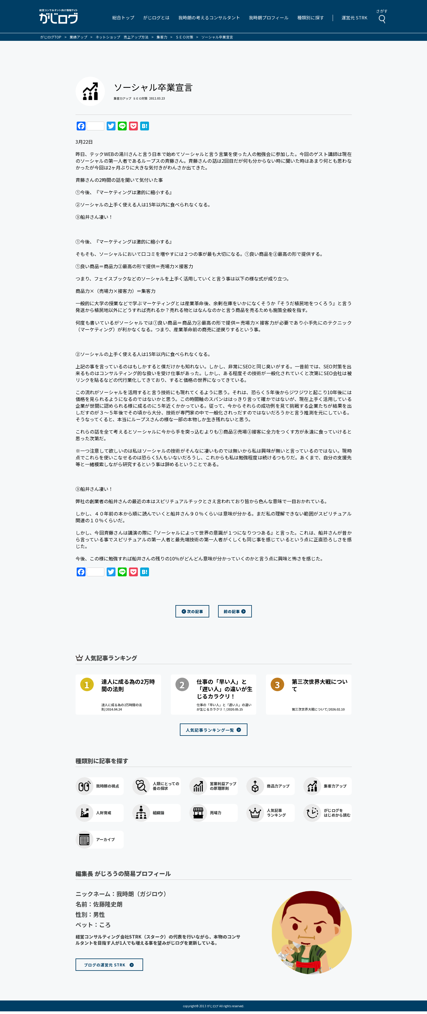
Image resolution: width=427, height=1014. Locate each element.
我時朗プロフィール (269, 17)
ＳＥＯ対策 (140, 98)
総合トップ (123, 17)
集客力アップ (122, 98)
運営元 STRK (354, 17)
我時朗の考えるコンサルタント (209, 17)
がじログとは (156, 17)
